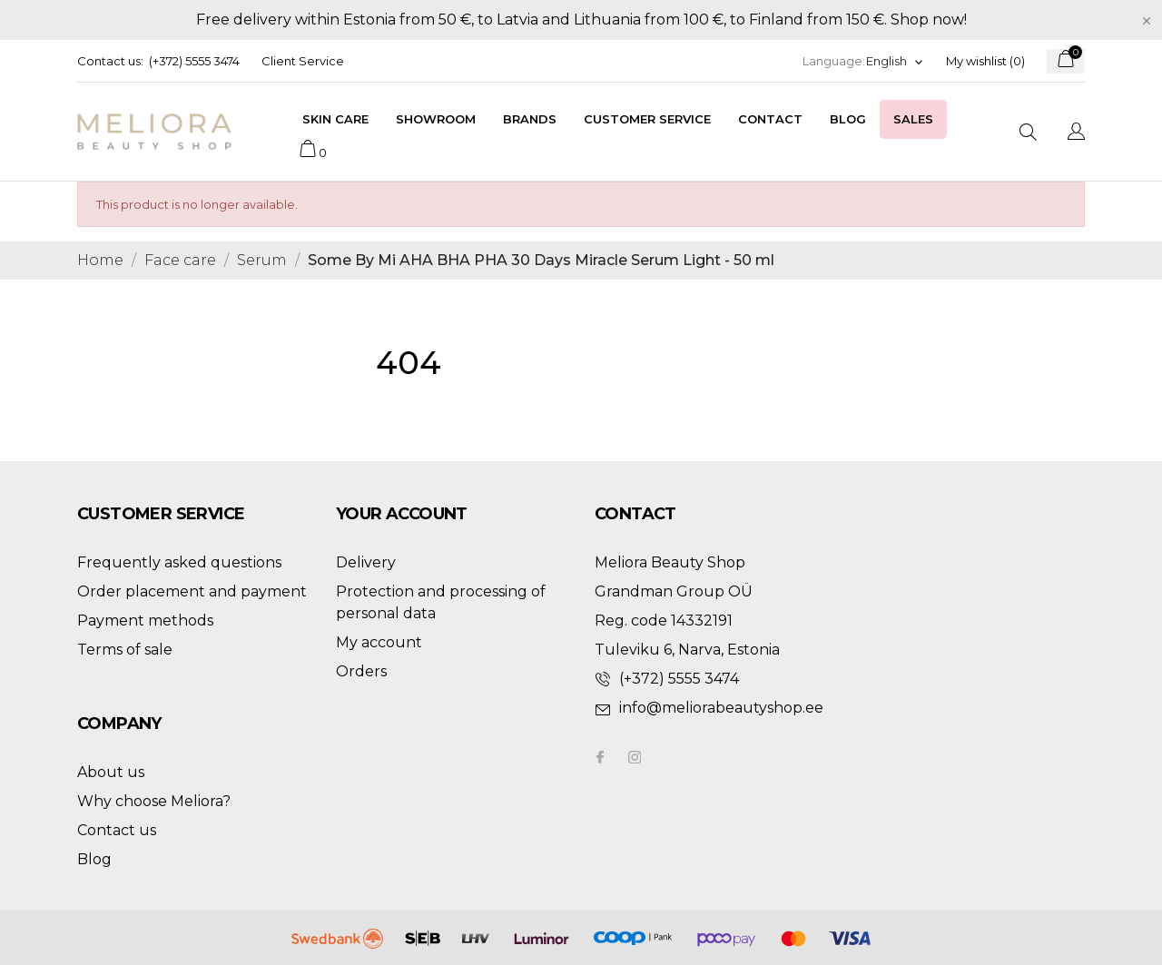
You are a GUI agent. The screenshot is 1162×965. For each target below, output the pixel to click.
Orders (361, 671)
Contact (770, 119)
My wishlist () (985, 61)
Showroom (436, 119)
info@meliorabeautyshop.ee (721, 707)
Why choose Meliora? (154, 801)
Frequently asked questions (179, 562)
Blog (848, 119)
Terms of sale (124, 649)
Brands (529, 119)
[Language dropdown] (895, 61)
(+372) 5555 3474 (194, 61)
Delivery (366, 562)
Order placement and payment (192, 591)
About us (110, 772)
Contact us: (110, 61)
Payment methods (145, 620)
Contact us (116, 830)
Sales (913, 119)
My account (379, 642)
